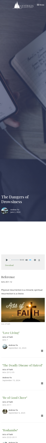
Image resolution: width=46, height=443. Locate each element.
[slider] (14, 260)
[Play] (7, 260)
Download (9, 265)
